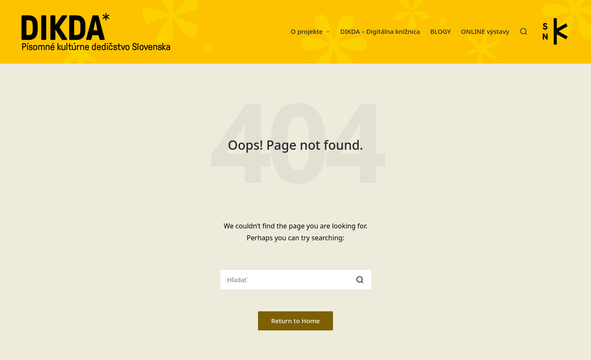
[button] (360, 279)
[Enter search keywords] (296, 279)
